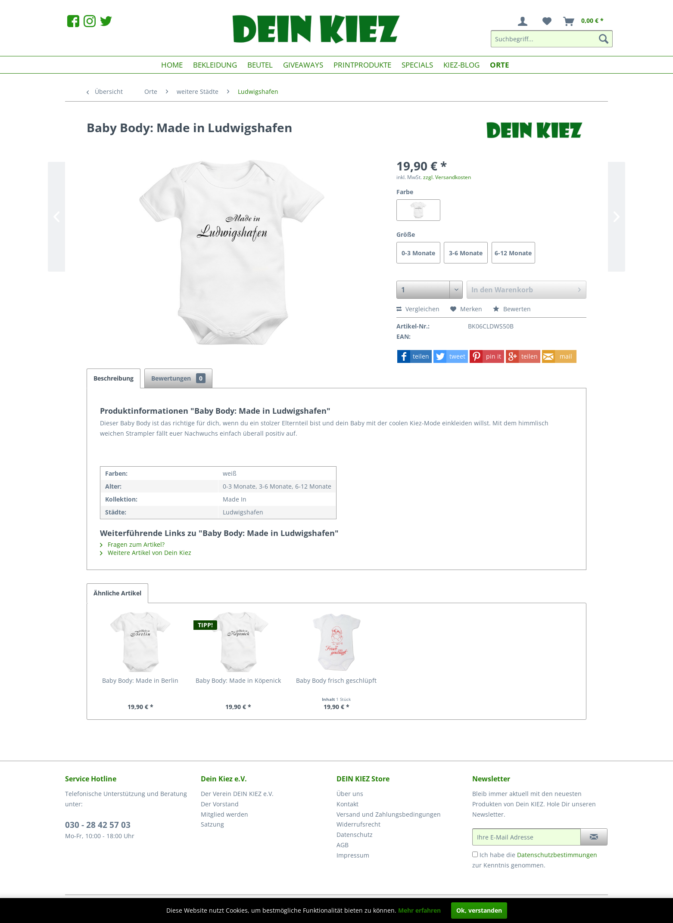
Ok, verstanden (479, 910)
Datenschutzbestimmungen (557, 855)
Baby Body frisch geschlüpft (336, 680)
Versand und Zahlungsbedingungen (388, 814)
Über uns (349, 794)
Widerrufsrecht (358, 824)
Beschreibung (113, 378)
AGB (342, 845)
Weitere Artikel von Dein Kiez (145, 552)
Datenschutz (354, 834)
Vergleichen (417, 309)
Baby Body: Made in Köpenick (238, 680)
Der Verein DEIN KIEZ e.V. (237, 794)
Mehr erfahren (419, 910)
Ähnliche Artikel (117, 593)
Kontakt (347, 804)
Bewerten (512, 309)
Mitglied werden (224, 814)
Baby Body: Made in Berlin (140, 680)
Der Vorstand (220, 804)
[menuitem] (524, 21)
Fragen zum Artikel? (132, 544)
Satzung (212, 824)
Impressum (352, 855)
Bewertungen (178, 378)
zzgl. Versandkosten (447, 177)
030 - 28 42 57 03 (98, 824)
